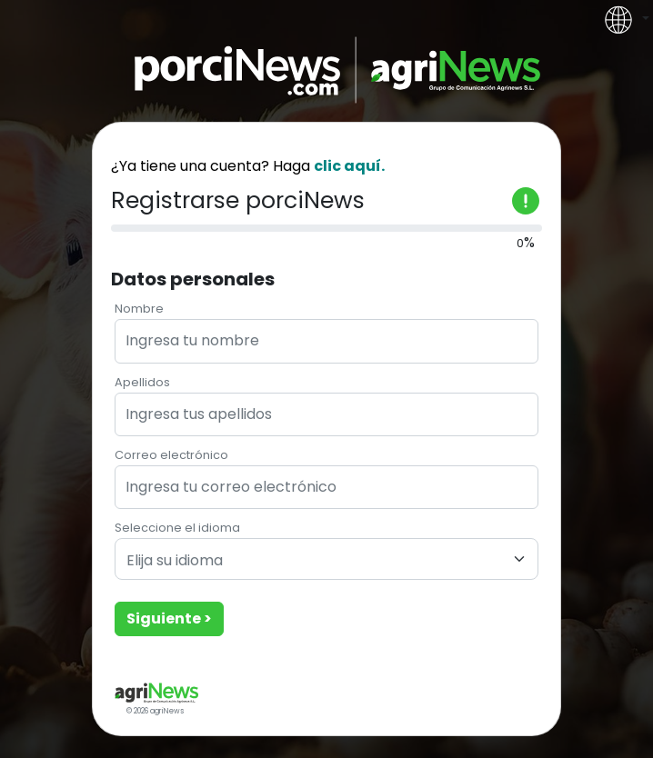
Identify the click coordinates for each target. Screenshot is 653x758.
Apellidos (142, 382)
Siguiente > (169, 618)
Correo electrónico (171, 455)
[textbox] (315, 561)
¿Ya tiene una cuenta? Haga (248, 165)
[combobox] (326, 559)
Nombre (139, 308)
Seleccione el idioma (177, 527)
